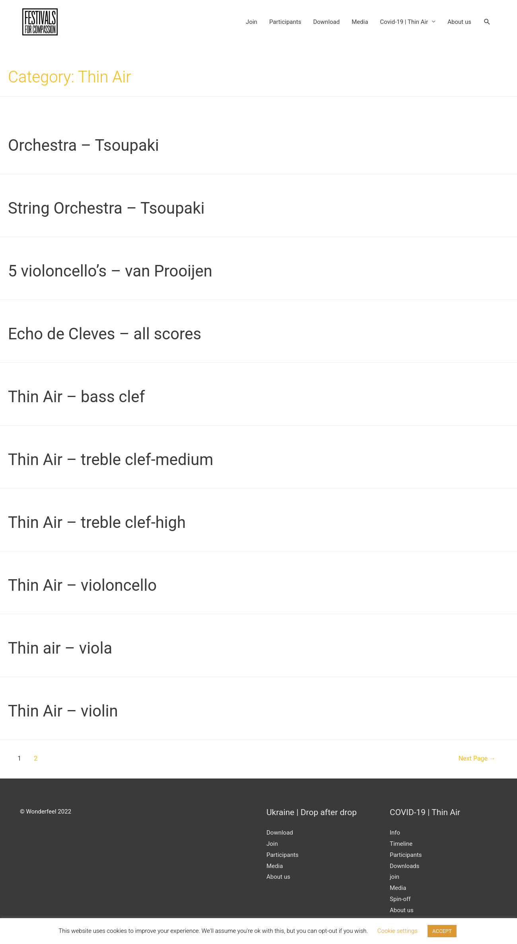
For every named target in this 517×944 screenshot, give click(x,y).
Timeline (401, 843)
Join (251, 21)
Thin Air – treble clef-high (97, 522)
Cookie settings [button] (397, 930)
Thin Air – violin (63, 711)
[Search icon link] (487, 22)
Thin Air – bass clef (76, 396)
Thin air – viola (60, 648)
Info (395, 832)
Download (326, 21)
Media (360, 21)
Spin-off (400, 899)
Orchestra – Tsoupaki (83, 145)
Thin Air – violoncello (82, 585)
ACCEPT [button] (442, 931)
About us (459, 21)
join (394, 876)
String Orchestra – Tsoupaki (106, 208)
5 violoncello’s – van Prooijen (110, 271)
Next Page (477, 758)
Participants (285, 21)
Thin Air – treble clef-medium (110, 459)
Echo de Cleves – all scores (104, 334)
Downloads (405, 866)
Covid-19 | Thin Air (404, 21)
